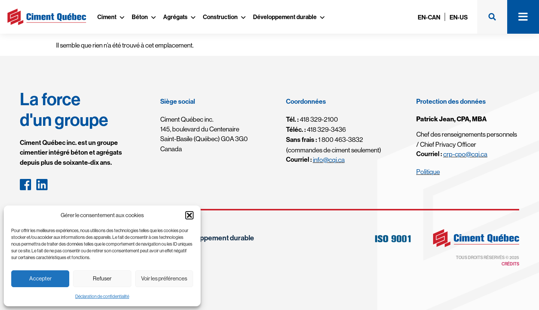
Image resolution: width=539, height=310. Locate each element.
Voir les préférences (164, 278)
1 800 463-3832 (324, 139)
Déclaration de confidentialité (102, 296)
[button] (189, 215)
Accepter (40, 278)
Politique (428, 172)
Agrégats (180, 17)
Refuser (102, 278)
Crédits (510, 264)
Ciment (111, 17)
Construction (225, 17)
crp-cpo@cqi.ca (465, 154)
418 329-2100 (312, 119)
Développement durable (289, 17)
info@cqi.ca (329, 160)
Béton (144, 17)
